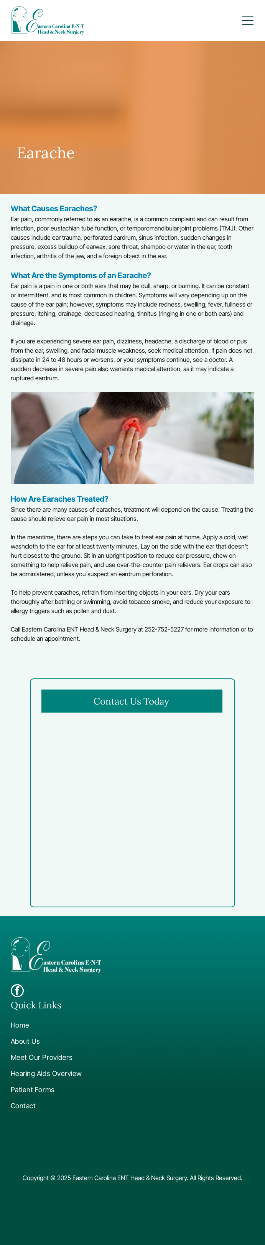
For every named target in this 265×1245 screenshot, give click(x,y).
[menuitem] (122, 1025)
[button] (247, 20)
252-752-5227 (164, 629)
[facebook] (17, 991)
